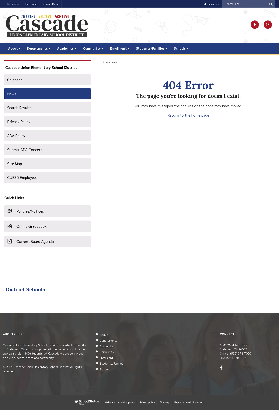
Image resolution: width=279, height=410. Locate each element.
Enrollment (106, 358)
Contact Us (13, 3)
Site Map (14, 163)
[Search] (271, 4)
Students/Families (111, 363)
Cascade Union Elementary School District (41, 67)
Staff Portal (31, 3)
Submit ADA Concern (25, 149)
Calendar (14, 79)
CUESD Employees (29, 179)
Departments (108, 340)
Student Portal (50, 3)
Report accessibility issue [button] (188, 402)
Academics (107, 346)
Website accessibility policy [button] (120, 402)
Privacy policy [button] (147, 402)
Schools (105, 369)
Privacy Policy (18, 121)
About (104, 335)
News (11, 93)
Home (105, 62)
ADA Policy (16, 135)
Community (107, 352)
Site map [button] (164, 402)
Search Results (19, 107)
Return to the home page (188, 115)
